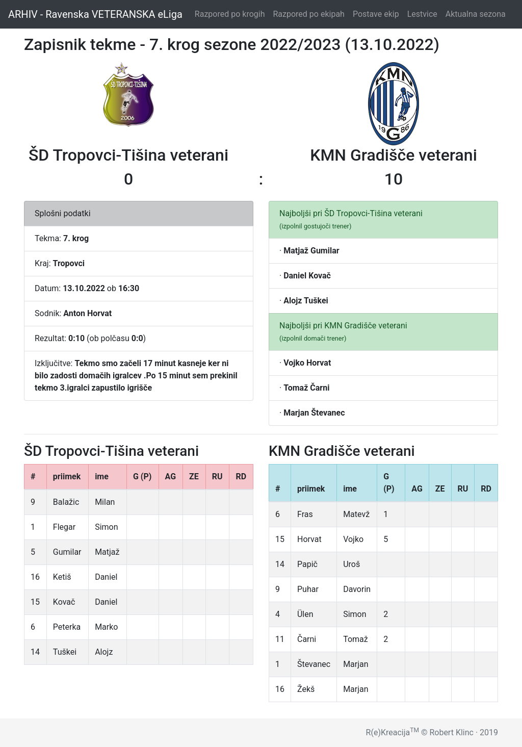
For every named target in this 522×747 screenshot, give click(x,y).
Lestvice (424, 13)
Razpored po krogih (232, 13)
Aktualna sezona (478, 13)
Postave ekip (378, 13)
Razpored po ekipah (310, 13)
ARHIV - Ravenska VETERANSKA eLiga (95, 14)
